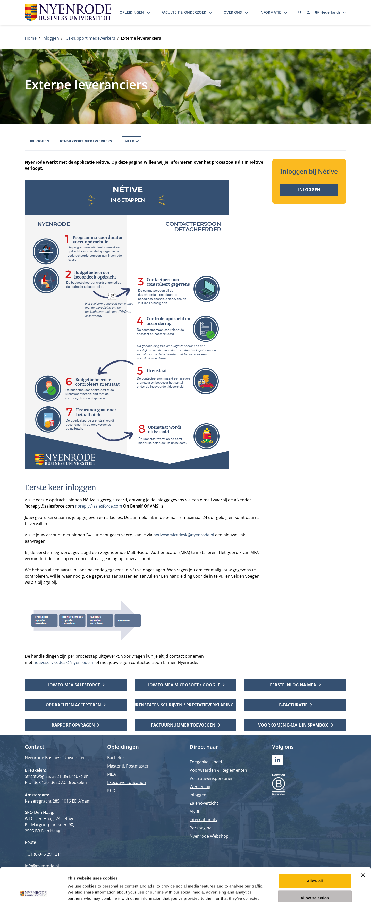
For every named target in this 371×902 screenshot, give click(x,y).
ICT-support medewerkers (90, 38)
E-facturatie (295, 705)
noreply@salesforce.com (98, 506)
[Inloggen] (308, 12)
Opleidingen (132, 12)
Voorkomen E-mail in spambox (295, 725)
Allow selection (315, 864)
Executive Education (126, 782)
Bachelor (115, 758)
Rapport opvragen (75, 725)
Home (31, 38)
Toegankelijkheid (206, 762)
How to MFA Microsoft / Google (185, 685)
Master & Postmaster (128, 766)
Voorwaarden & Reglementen (218, 770)
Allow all (315, 847)
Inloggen (50, 38)
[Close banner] (363, 842)
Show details (270, 892)
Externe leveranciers (191, 141)
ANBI (194, 811)
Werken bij (200, 786)
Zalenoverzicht (204, 803)
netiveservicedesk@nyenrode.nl (183, 535)
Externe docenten (140, 141)
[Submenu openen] (148, 12)
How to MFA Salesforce (75, 685)
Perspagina (201, 828)
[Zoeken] (300, 12)
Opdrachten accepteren (76, 705)
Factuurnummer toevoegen (185, 725)
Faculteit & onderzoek (183, 12)
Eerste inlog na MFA (295, 685)
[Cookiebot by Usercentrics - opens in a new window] (33, 892)
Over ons (233, 12)
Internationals (203, 819)
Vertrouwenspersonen (212, 778)
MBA (111, 774)
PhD (111, 791)
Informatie (270, 12)
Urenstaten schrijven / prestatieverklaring (186, 705)
